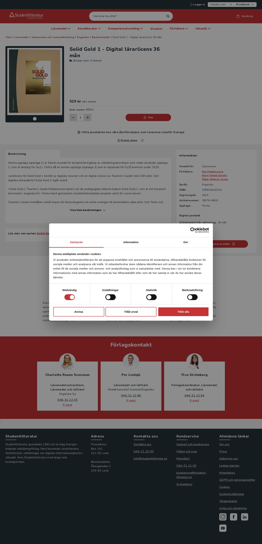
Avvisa (78, 311)
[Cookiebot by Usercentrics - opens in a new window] (193, 230)
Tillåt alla (183, 311)
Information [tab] (131, 241)
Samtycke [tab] (76, 241)
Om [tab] (185, 241)
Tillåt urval (131, 311)
